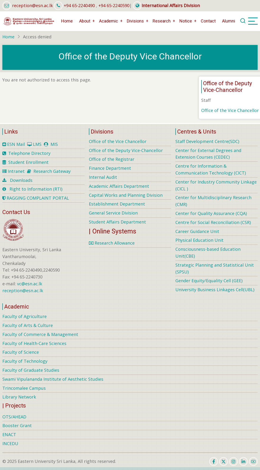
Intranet (16, 171)
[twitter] (223, 461)
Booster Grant (17, 425)
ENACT (9, 434)
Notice (185, 20)
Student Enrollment (28, 162)
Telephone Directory (29, 153)
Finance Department (110, 168)
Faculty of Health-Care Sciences (34, 343)
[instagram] (233, 461)
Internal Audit (103, 177)
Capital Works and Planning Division (126, 195)
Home (67, 20)
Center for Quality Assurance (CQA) (211, 213)
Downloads (21, 180)
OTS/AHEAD (14, 417)
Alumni (228, 20)
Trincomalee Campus (24, 388)
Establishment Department (117, 204)
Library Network (19, 397)
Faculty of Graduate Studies (30, 370)
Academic (108, 20)
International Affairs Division (166, 5)
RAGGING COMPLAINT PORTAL (35, 198)
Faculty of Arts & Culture (27, 325)
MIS (54, 144)
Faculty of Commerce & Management (40, 334)
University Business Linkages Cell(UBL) (214, 289)
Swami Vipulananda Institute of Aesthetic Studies (52, 379)
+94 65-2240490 (79, 5)
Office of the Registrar (111, 159)
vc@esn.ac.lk (29, 283)
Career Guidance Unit (197, 231)
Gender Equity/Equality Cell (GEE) (208, 280)
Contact (208, 20)
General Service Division (113, 213)
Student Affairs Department (117, 222)
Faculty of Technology (24, 361)
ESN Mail (16, 144)
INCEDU (10, 443)
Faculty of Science (20, 352)
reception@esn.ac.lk (32, 5)
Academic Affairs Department (119, 186)
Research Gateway (52, 171)
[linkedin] (243, 461)
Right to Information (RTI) (35, 189)
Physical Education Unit (199, 240)
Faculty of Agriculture (24, 316)
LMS (37, 144)
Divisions (135, 20)
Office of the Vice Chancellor (230, 110)
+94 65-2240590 (113, 5)
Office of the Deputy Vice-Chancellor (126, 150)
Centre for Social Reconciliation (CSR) (213, 222)
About (84, 20)
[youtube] (253, 461)
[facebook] (213, 461)
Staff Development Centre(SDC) (207, 141)
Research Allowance (112, 243)
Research (162, 20)
